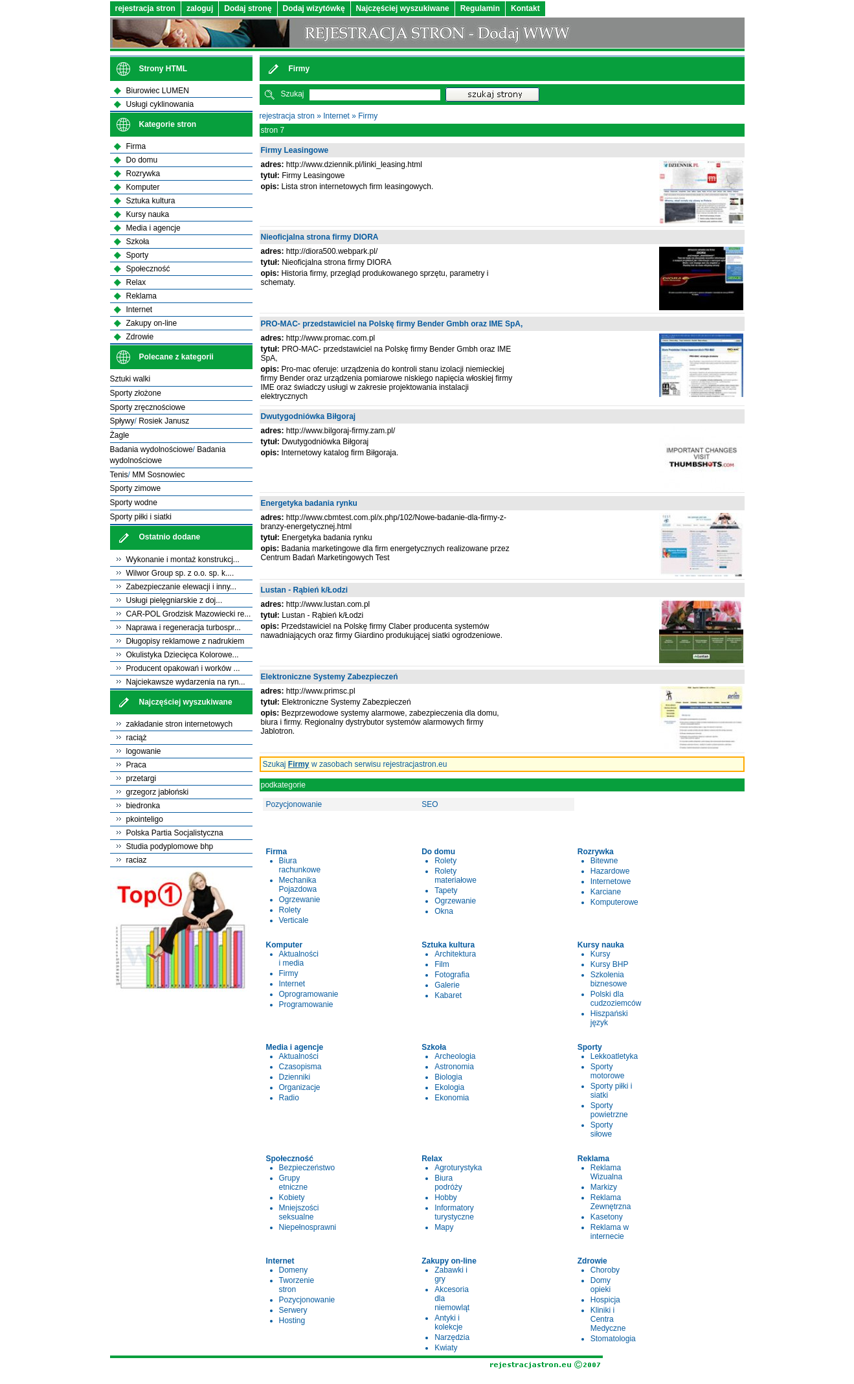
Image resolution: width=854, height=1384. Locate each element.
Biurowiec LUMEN (157, 90)
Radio (289, 1097)
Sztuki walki (130, 378)
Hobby (445, 1197)
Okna (443, 911)
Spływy (122, 420)
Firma (136, 146)
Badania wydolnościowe (151, 449)
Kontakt (525, 8)
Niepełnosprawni (308, 1227)
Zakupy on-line (151, 323)
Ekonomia (451, 1097)
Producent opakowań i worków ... (183, 668)
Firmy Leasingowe (295, 150)
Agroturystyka (458, 1167)
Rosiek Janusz (164, 420)
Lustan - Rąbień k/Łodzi (304, 590)
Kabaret (448, 995)
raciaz (136, 860)
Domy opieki (600, 1285)
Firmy (367, 115)
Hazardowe (610, 871)
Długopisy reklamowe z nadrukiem (185, 641)
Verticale (294, 920)
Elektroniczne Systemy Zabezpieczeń (329, 676)
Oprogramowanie (309, 994)
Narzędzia (451, 1337)
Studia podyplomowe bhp (170, 846)
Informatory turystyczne (454, 1212)
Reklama (141, 296)
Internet (336, 115)
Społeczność (148, 268)
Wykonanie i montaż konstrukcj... (183, 559)
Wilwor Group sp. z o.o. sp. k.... (180, 573)
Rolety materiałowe (455, 876)
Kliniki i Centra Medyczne (608, 1319)
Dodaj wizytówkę (314, 8)
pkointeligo (144, 819)
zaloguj (199, 8)
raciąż (136, 737)
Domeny (293, 1270)
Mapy (443, 1227)
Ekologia (449, 1087)
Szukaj (292, 93)
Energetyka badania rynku (309, 503)
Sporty (137, 255)
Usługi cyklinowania (160, 104)
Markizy (603, 1187)
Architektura (455, 954)
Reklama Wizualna (606, 1172)
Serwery (293, 1310)
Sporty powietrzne (609, 1110)
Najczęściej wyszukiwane (402, 8)
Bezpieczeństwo (307, 1167)
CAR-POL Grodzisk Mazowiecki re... (188, 613)
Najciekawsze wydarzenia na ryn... (185, 681)
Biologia (448, 1077)
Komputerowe (614, 902)
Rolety (290, 909)
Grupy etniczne (293, 1183)
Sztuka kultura (150, 200)
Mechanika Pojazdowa (298, 885)
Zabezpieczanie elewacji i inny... (181, 586)
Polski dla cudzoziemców (616, 999)
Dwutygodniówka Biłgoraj (308, 416)
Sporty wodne (133, 502)
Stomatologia (613, 1338)
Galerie (447, 985)
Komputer (143, 187)
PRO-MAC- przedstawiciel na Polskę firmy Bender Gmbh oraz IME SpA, (392, 323)
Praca (136, 764)
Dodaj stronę (247, 8)
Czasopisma (300, 1066)
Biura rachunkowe (300, 865)
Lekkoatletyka (614, 1056)
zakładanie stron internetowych (179, 724)
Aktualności (299, 1056)
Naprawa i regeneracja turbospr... (183, 627)
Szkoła (138, 241)
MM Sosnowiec (158, 474)
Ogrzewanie (299, 899)
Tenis (119, 474)
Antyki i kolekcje (448, 1322)
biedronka (143, 805)
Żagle (119, 435)
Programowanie (306, 1004)
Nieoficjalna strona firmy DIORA (320, 237)
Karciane (605, 891)
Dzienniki (295, 1077)
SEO (429, 804)
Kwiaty (445, 1347)
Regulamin (480, 8)
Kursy (600, 954)
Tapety (445, 890)
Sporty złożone (135, 393)
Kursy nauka (148, 214)
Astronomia (454, 1066)
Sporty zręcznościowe (148, 407)
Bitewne (604, 860)
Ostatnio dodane (170, 536)
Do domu (142, 159)
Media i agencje (153, 228)
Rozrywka (143, 173)
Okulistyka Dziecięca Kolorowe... (182, 654)
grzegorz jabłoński (157, 792)
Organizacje (299, 1087)
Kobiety (292, 1197)
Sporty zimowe (135, 488)
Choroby (605, 1270)
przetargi (141, 778)
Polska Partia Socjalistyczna (174, 832)
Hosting (292, 1320)
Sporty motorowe (607, 1071)
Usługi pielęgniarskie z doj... (174, 600)
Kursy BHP (609, 964)
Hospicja (605, 1299)
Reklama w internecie (609, 1232)
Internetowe (610, 881)
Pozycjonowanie (294, 804)
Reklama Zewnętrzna (610, 1202)
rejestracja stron (145, 8)
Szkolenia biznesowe (608, 979)
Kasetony (606, 1216)
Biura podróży (448, 1183)
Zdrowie (140, 336)
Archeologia (454, 1056)
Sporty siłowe (601, 1129)
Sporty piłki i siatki (141, 516)
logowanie (143, 751)
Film (441, 964)
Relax (136, 282)
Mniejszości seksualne (299, 1212)
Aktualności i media (299, 958)
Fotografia (451, 974)
